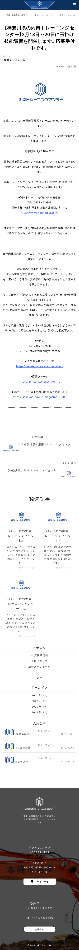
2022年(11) (39, 695)
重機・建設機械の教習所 (16, 15)
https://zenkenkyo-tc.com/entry (39, 381)
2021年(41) (39, 701)
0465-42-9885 (42, 918)
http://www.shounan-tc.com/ (39, 212)
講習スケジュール (67, 15)
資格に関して (39, 661)
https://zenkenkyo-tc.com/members (39, 366)
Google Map (42, 881)
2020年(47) (39, 706)
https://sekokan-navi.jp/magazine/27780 (39, 397)
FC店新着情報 (39, 655)
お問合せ (39, 929)
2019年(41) (39, 712)
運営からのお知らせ (43, 15)
